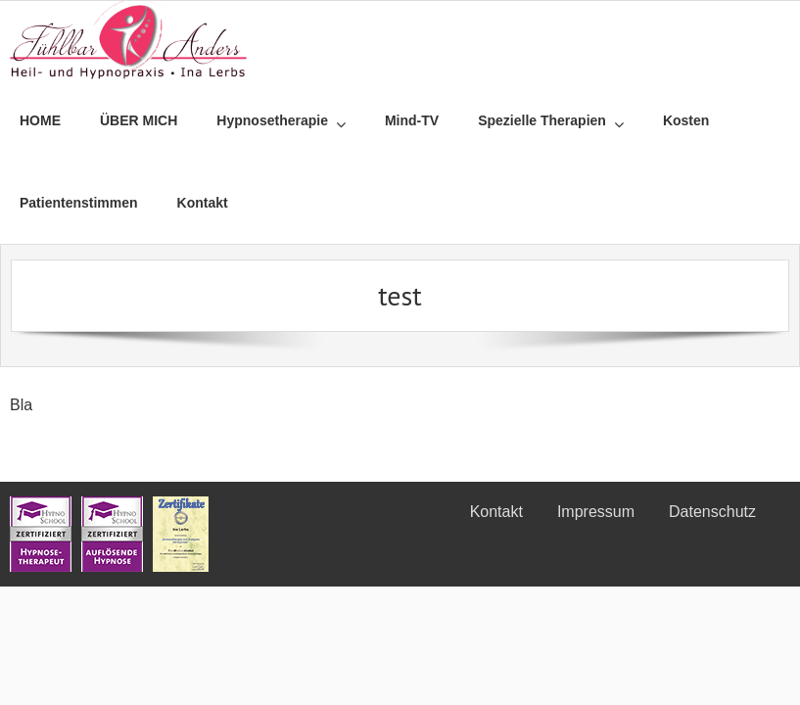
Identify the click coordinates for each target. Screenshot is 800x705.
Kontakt (496, 511)
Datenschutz (712, 511)
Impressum (596, 511)
